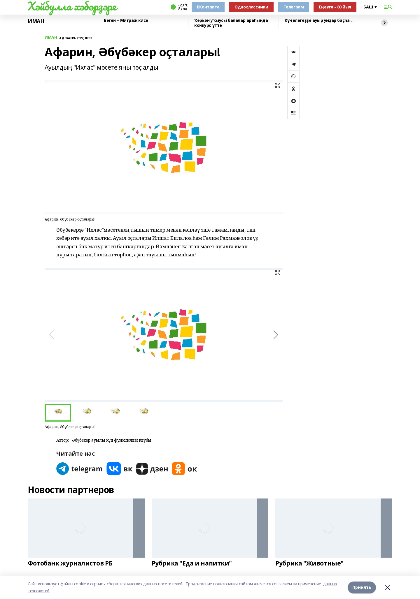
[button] (276, 334)
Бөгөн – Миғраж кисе (126, 20)
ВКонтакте (208, 7)
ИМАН (36, 21)
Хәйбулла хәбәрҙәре (72, 6)
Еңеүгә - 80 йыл (335, 7)
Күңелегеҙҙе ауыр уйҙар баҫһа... (319, 20)
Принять (361, 587)
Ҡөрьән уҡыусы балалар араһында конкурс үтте (231, 23)
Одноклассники (251, 7)
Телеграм (294, 7)
